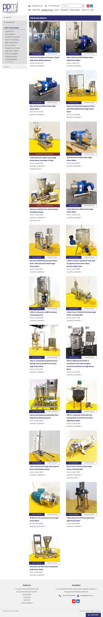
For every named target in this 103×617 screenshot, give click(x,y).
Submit (83, 6)
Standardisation (11, 59)
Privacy (82, 611)
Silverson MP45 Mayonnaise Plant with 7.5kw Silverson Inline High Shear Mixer (43, 263)
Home (29, 10)
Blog (92, 10)
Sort (7, 67)
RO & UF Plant (10, 45)
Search (65, 6)
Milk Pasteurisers (11, 42)
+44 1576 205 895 (53, 6)
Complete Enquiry (52, 54)
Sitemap (97, 611)
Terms (92, 611)
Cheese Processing (12, 37)
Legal (88, 611)
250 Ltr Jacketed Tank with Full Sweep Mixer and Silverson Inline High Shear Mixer (80, 418)
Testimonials (64, 10)
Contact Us (85, 10)
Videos (57, 10)
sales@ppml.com (37, 6)
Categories (10, 22)
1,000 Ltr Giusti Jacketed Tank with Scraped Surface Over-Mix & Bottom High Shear (81, 263)
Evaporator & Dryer (12, 48)
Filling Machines (11, 56)
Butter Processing (12, 40)
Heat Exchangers (11, 54)
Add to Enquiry (36, 54)
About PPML (36, 10)
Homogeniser (10, 34)
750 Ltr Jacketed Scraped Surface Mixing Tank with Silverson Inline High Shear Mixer (43, 364)
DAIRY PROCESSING (11, 28)
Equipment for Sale (47, 10)
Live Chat (95, 615)
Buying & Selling (75, 10)
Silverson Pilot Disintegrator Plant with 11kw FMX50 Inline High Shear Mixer (81, 109)
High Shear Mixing (11, 51)
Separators (9, 31)
